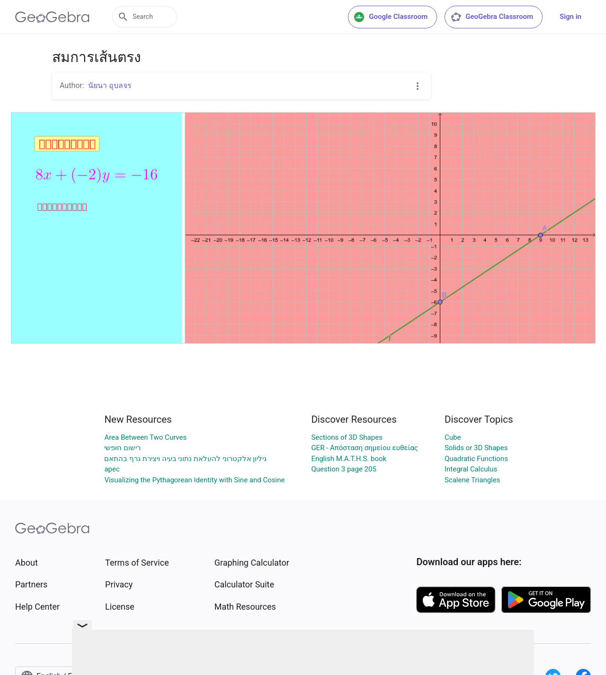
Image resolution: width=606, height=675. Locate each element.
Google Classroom (391, 17)
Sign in (570, 16)
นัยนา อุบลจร (110, 85)
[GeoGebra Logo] (52, 17)
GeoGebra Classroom (491, 17)
